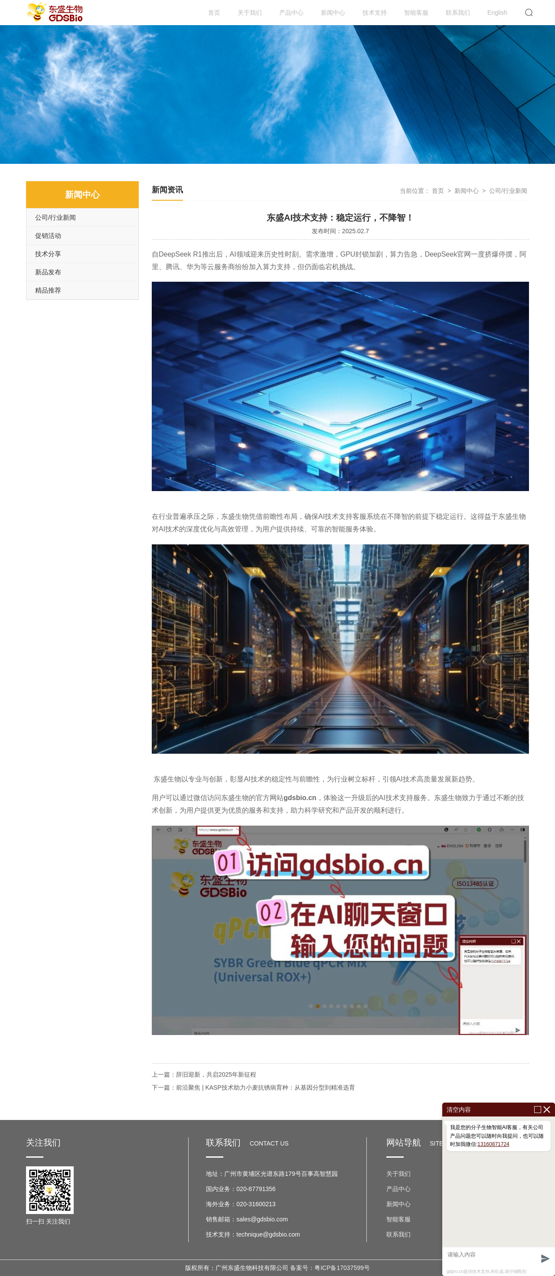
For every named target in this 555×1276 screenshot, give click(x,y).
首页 (214, 12)
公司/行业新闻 (55, 217)
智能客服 (416, 12)
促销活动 (48, 235)
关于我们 (250, 12)
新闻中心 (333, 12)
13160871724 (493, 1144)
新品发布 (48, 272)
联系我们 (458, 12)
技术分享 (48, 253)
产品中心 (291, 12)
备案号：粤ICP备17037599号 (330, 1267)
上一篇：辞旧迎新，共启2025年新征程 (204, 1074)
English (497, 12)
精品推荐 (48, 290)
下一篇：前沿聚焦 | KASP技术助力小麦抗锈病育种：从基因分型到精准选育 (253, 1087)
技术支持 (374, 12)
